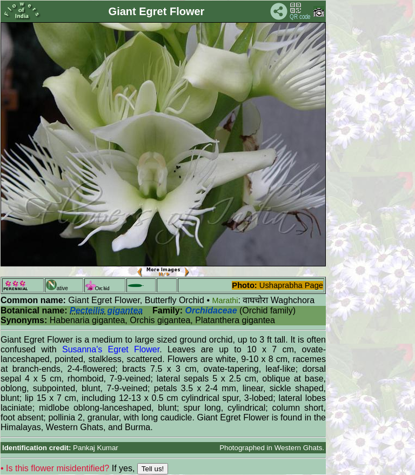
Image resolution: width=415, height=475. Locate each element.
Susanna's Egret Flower (110, 349)
